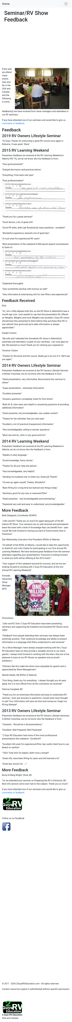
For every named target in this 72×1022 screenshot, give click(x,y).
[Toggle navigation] (66, 4)
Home (6, 3)
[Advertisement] (36, 47)
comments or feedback (13, 123)
